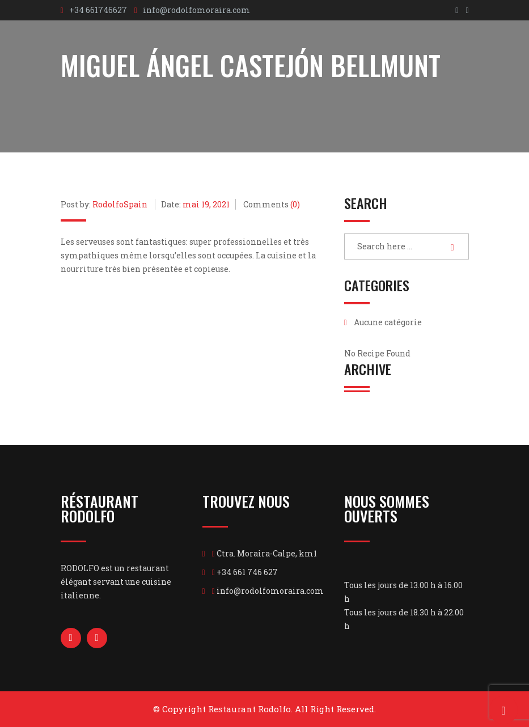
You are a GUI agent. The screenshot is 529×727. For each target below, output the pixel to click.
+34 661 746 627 (247, 572)
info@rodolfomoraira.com (196, 10)
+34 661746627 (98, 10)
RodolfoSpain (119, 204)
